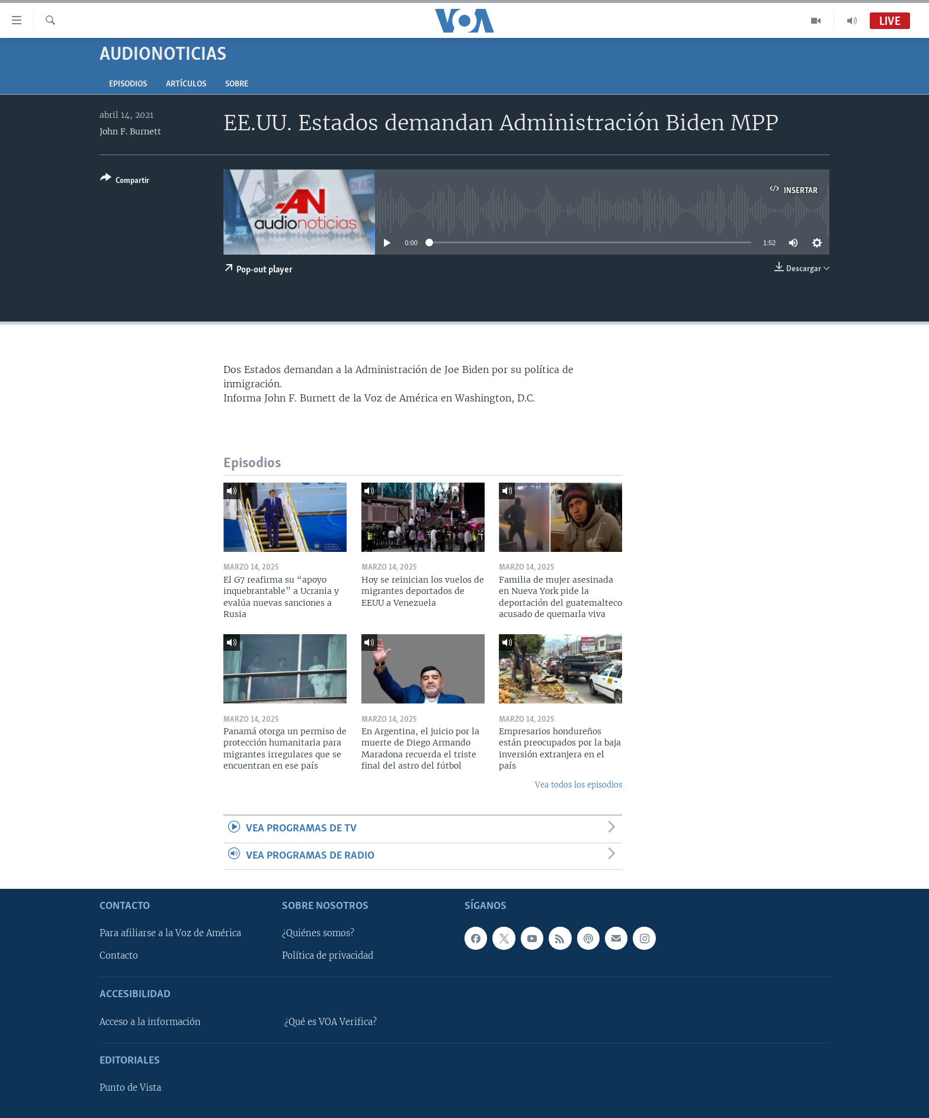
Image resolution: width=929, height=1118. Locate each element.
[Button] (124, 181)
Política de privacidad (327, 955)
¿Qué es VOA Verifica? (330, 1022)
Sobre (236, 84)
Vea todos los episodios (578, 785)
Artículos (186, 84)
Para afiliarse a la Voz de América (170, 933)
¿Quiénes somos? (318, 933)
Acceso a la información (150, 1022)
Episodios (128, 84)
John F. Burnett (130, 131)
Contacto (119, 955)
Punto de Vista (130, 1087)
